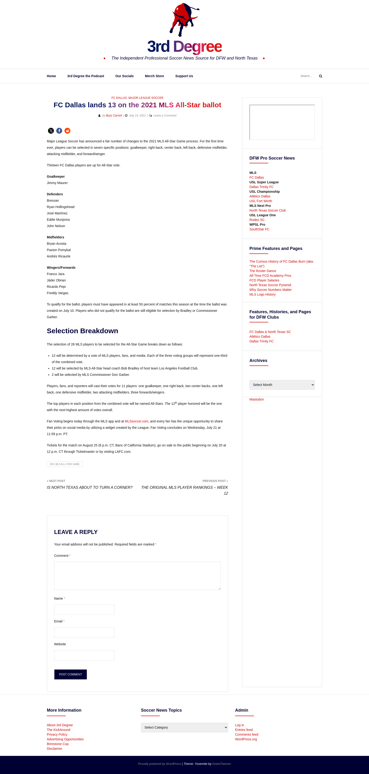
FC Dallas (119, 98)
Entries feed (244, 730)
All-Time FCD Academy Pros (270, 275)
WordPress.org (246, 739)
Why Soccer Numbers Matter (270, 290)
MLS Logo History (262, 294)
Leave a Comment (164, 115)
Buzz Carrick (114, 115)
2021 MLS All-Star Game (65, 464)
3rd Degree (184, 45)
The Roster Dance (263, 271)
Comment (62, 555)
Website (60, 644)
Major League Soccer (146, 98)
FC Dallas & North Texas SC (270, 332)
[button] (51, 131)
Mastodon (256, 399)
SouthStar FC (259, 229)
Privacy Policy (57, 734)
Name (59, 598)
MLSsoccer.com (136, 421)
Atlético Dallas (259, 196)
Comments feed (246, 734)
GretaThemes (221, 764)
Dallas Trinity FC (261, 187)
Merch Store (154, 76)
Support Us (184, 76)
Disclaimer (54, 748)
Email (59, 621)
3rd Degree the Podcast (85, 76)
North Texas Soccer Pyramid (270, 285)
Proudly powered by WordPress (160, 764)
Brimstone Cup (58, 744)
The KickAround (58, 730)
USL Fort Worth (260, 201)
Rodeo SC (257, 220)
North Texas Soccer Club (267, 210)
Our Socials (124, 76)
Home (51, 76)
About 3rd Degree (60, 725)
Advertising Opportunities (65, 739)
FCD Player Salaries (264, 280)
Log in (239, 725)
